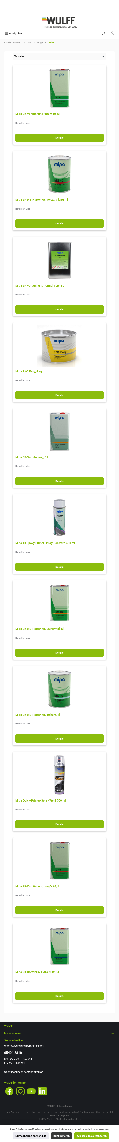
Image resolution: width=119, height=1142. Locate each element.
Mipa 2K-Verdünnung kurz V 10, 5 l (37, 114)
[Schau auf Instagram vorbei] (20, 1091)
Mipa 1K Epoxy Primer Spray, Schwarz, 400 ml (45, 543)
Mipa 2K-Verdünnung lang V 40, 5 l (37, 886)
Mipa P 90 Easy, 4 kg (28, 371)
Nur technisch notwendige (30, 1135)
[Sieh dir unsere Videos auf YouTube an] (31, 1091)
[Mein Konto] (112, 33)
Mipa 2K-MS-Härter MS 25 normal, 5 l (39, 629)
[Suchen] (103, 33)
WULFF (51, 1106)
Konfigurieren (61, 1135)
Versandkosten (62, 1112)
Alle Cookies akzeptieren (92, 1135)
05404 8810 (13, 1053)
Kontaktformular (32, 1071)
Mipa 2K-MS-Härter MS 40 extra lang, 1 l (41, 199)
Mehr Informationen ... (98, 1129)
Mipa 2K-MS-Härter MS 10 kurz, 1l (37, 715)
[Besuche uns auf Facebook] (9, 1091)
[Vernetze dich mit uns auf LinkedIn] (42, 1091)
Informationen (64, 1106)
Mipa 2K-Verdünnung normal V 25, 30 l (40, 285)
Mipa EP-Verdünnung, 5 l (31, 457)
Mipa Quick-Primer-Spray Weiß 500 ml (40, 800)
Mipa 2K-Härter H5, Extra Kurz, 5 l (37, 972)
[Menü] (13, 33)
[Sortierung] (59, 56)
